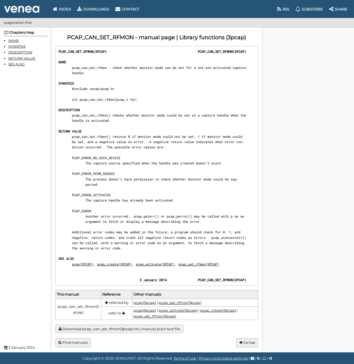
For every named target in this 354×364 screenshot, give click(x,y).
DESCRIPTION (20, 52)
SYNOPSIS (16, 46)
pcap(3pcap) (145, 302)
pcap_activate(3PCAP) (155, 264)
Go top (247, 342)
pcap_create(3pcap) (218, 310)
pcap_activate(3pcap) (178, 310)
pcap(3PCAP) (82, 264)
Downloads (93, 9)
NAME (13, 40)
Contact (127, 9)
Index (62, 9)
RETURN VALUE (21, 58)
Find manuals (73, 342)
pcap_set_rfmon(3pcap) (180, 302)
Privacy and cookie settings (223, 358)
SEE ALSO (16, 64)
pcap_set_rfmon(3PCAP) (198, 264)
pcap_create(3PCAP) (114, 264)
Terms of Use (185, 358)
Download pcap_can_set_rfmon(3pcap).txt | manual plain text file (119, 329)
